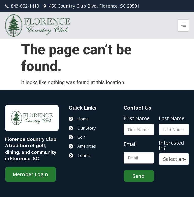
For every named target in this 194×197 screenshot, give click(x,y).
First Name (137, 119)
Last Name (171, 119)
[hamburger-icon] (183, 25)
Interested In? (171, 145)
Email (130, 144)
